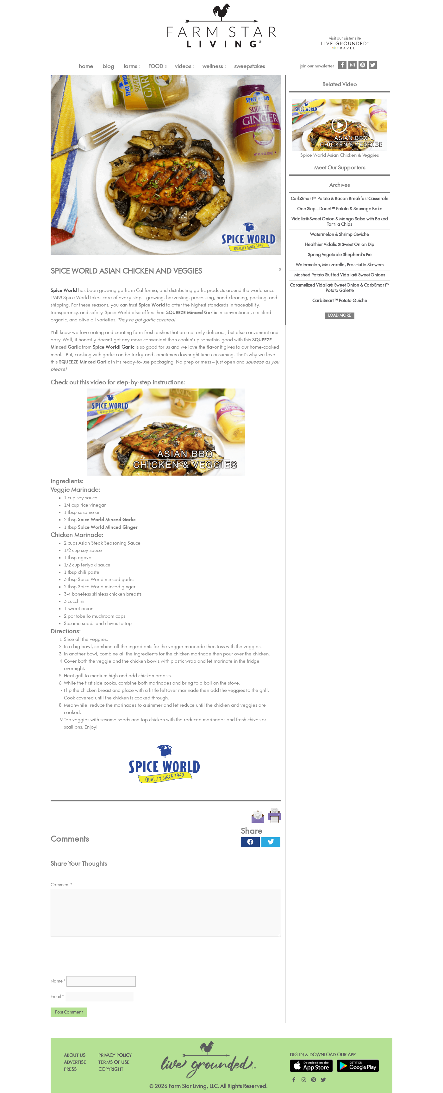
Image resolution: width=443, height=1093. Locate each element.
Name (58, 981)
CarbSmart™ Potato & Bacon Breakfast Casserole (339, 198)
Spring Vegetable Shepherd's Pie (339, 254)
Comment (61, 885)
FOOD (155, 66)
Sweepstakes (249, 66)
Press (70, 1069)
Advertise (75, 1062)
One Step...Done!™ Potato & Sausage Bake (339, 209)
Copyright (110, 1069)
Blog (108, 66)
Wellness (213, 66)
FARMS (130, 66)
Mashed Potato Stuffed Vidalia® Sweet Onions (339, 275)
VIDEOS (183, 66)
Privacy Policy (115, 1055)
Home (86, 66)
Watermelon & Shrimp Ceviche (339, 234)
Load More (339, 315)
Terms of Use (113, 1062)
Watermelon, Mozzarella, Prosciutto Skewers (340, 265)
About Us (74, 1055)
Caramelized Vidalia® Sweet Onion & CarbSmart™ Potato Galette (340, 288)
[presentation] (99, 954)
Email (57, 996)
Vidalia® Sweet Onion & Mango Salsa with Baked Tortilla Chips (339, 222)
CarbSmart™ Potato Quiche (339, 300)
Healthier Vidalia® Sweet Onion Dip (339, 244)
